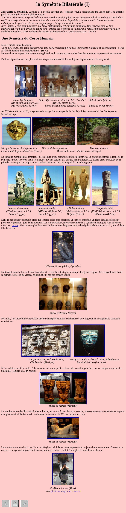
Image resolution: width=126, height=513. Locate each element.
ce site (15, 225)
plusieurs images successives (65, 491)
